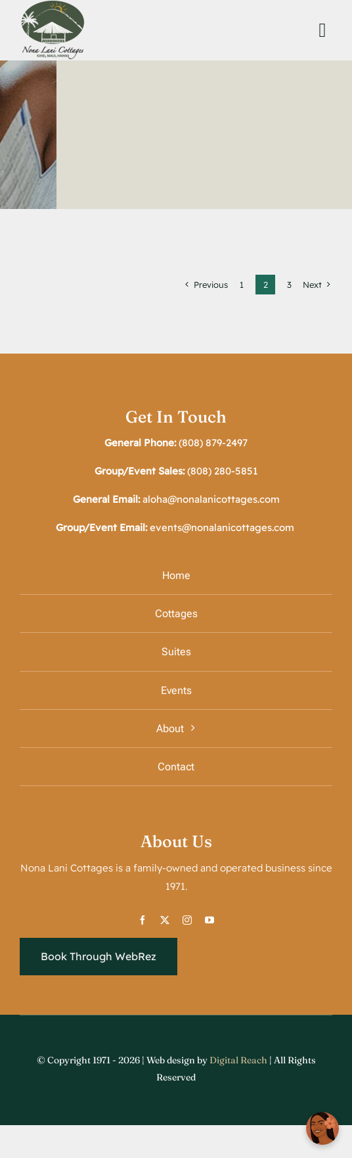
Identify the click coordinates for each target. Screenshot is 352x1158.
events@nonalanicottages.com (222, 527)
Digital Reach (239, 1060)
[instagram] (187, 920)
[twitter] (164, 920)
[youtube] (209, 920)
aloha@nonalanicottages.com (211, 499)
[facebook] (142, 920)
